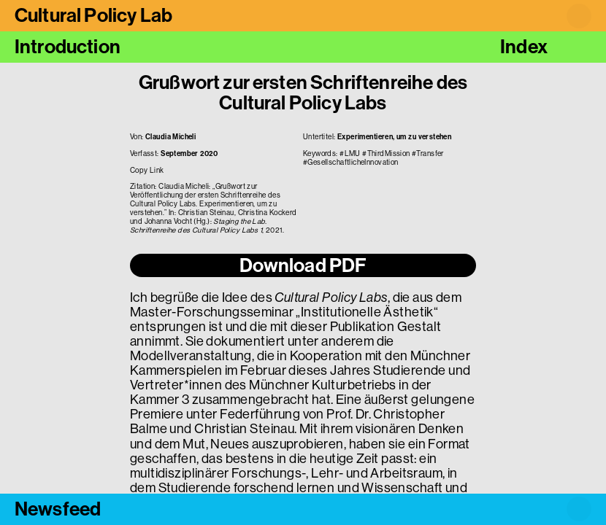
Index (524, 46)
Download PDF (303, 265)
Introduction (67, 46)
